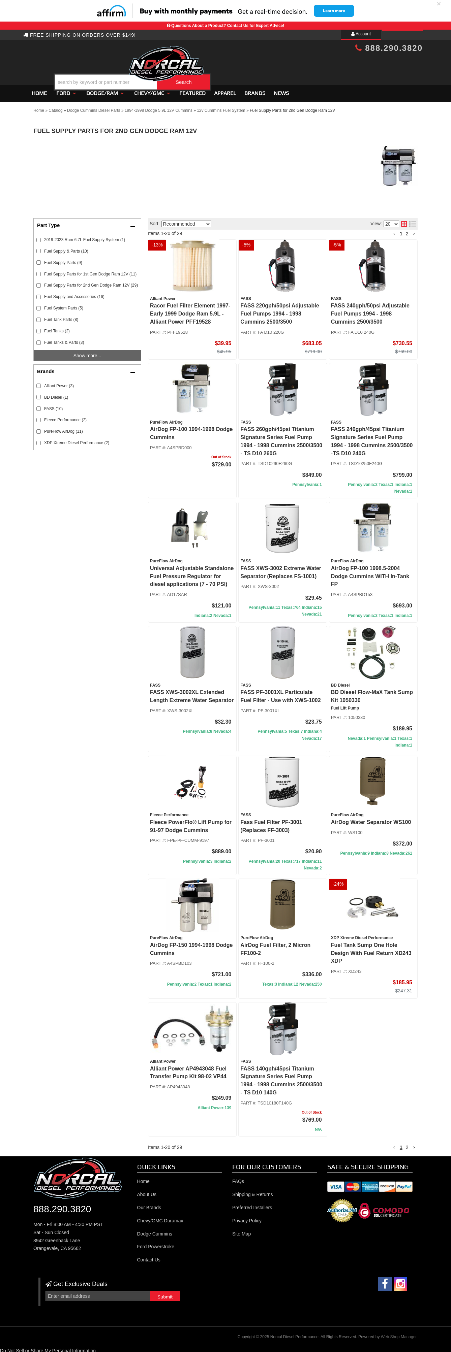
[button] (231, 65)
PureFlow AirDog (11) (63, 428)
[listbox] (186, 221)
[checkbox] (38, 383)
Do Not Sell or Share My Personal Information (48, 1347)
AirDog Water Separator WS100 (371, 819)
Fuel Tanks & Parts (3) (64, 339)
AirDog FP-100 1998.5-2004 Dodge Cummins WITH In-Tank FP (370, 573)
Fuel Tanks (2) (57, 328)
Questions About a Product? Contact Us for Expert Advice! (227, 25)
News (281, 90)
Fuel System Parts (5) (63, 305)
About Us (147, 1191)
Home (39, 90)
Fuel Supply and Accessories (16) (74, 294)
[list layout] (412, 221)
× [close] (439, 3)
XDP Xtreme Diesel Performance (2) (76, 439)
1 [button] (401, 230)
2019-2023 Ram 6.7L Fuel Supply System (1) (84, 236)
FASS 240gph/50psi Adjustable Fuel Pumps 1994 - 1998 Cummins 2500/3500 (370, 311)
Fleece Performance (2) (65, 417)
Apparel (225, 90)
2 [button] (407, 230)
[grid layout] (404, 221)
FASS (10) (53, 405)
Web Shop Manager (399, 1333)
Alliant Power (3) (59, 383)
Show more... (87, 352)
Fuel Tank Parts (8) (61, 316)
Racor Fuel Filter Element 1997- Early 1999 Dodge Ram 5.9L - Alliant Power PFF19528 (190, 311)
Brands (254, 90)
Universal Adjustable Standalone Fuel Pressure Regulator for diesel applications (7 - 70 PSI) (192, 573)
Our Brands (149, 1204)
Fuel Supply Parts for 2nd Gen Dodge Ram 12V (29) (91, 282)
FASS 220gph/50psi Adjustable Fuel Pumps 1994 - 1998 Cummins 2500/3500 (279, 311)
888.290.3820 (389, 48)
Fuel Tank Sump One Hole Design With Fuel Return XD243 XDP (371, 950)
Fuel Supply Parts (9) (63, 259)
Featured (192, 90)
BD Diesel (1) (56, 394)
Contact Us (148, 1256)
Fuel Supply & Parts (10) (66, 248)
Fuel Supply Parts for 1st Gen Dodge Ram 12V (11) (90, 271)
